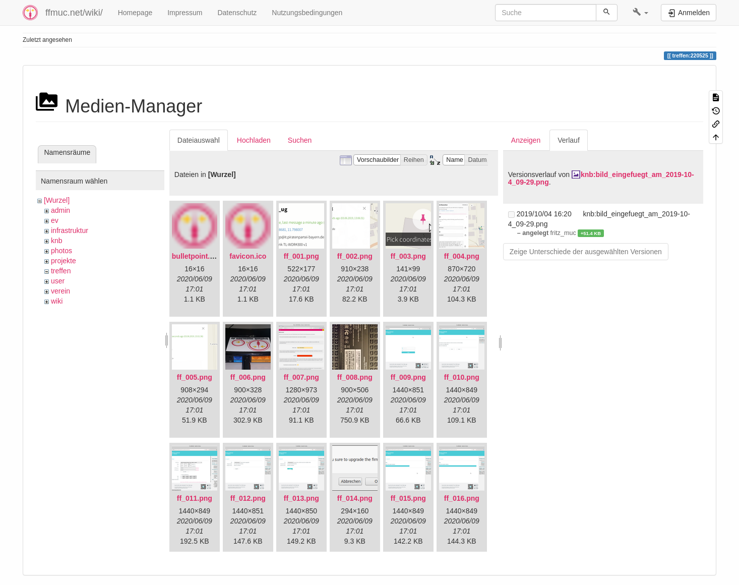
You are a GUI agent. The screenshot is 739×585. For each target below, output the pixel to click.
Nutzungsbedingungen (307, 13)
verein (60, 291)
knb (57, 241)
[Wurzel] (57, 200)
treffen (61, 271)
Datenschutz (237, 13)
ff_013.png (301, 498)
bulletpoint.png (197, 256)
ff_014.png (355, 498)
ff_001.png (301, 256)
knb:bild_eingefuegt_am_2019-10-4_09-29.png (601, 178)
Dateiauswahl (198, 140)
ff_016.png (461, 498)
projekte (63, 261)
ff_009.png (408, 377)
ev (54, 220)
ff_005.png (194, 377)
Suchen (300, 140)
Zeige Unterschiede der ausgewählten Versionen (586, 252)
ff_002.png (355, 256)
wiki (57, 301)
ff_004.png (461, 256)
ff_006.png (248, 377)
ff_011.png (194, 498)
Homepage (135, 13)
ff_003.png (408, 256)
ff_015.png (408, 498)
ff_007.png (301, 377)
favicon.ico (247, 256)
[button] (640, 12)
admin (60, 210)
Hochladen (254, 140)
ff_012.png (248, 498)
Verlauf (569, 140)
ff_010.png (461, 377)
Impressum (184, 13)
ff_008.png (355, 377)
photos (61, 251)
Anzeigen (525, 140)
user (58, 281)
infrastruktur (69, 230)
